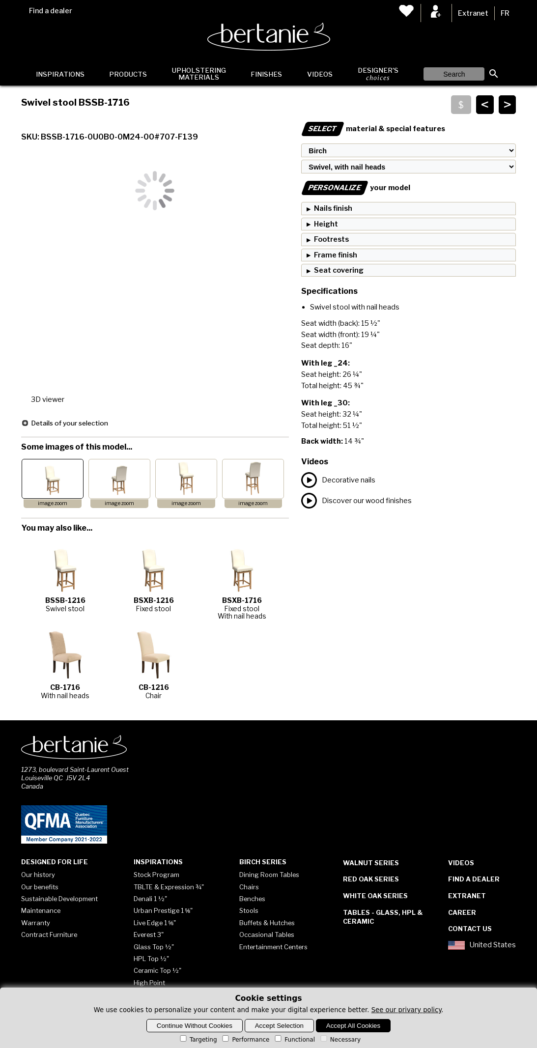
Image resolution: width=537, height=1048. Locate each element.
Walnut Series (371, 863)
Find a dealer (50, 10)
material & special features (373, 128)
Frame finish (335, 255)
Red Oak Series (371, 879)
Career (462, 912)
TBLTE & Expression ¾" (169, 887)
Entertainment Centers (273, 947)
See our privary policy (406, 1010)
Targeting (197, 1039)
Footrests (331, 239)
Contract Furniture (49, 934)
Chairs (249, 887)
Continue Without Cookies (194, 1025)
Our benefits (39, 887)
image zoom (52, 503)
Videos (320, 74)
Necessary (340, 1039)
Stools (248, 910)
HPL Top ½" (151, 959)
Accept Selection (279, 1025)
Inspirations (60, 74)
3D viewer (47, 399)
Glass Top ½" (154, 947)
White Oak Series (375, 896)
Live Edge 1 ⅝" (155, 923)
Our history (38, 874)
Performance (245, 1039)
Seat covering (339, 270)
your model (355, 187)
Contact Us (470, 929)
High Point (149, 983)
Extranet (473, 13)
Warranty (35, 923)
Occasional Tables (266, 934)
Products (128, 74)
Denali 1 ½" (150, 899)
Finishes (266, 74)
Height (326, 224)
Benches (252, 899)
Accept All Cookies (353, 1025)
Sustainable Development (59, 899)
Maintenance (40, 910)
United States (482, 945)
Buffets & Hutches (267, 923)
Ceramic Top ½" (157, 970)
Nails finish (333, 208)
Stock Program (156, 874)
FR (505, 13)
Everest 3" (149, 934)
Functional (294, 1039)
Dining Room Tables (269, 874)
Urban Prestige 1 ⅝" (163, 910)
